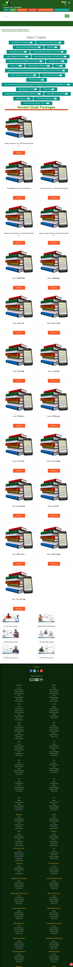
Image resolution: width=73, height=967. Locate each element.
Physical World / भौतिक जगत (39, 66)
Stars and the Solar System (50, 42)
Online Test (19, 699)
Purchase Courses (62, 10)
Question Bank (19, 691)
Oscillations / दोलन (56, 61)
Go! (67, 16)
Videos (19, 688)
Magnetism (48, 89)
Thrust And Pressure (18, 52)
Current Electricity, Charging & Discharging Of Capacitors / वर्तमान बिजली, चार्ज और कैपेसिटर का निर (37, 84)
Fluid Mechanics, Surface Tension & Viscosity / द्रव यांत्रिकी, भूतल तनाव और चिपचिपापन (36, 70)
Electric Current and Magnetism (28, 47)
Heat (59, 66)
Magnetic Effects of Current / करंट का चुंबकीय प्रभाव (23, 94)
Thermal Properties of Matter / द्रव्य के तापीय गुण (25, 61)
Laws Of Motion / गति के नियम (17, 56)
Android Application (46, 10)
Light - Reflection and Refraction (23, 75)
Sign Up (13, 9)
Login (6, 9)
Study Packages (19, 693)
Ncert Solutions (19, 690)
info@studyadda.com (36, 676)
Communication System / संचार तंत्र (36, 103)
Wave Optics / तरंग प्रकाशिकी (57, 94)
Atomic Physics (23, 98)
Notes (19, 695)
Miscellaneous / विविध (28, 89)
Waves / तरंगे (16, 66)
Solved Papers (19, 701)
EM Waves (52, 47)
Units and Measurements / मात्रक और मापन (48, 52)
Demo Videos (22, 10)
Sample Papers (19, 697)
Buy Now (19, 153)
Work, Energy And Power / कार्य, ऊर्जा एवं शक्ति (50, 56)
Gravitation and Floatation (22, 42)
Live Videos (32, 10)
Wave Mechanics (36, 80)
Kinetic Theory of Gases (52, 75)
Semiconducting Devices (47, 98)
